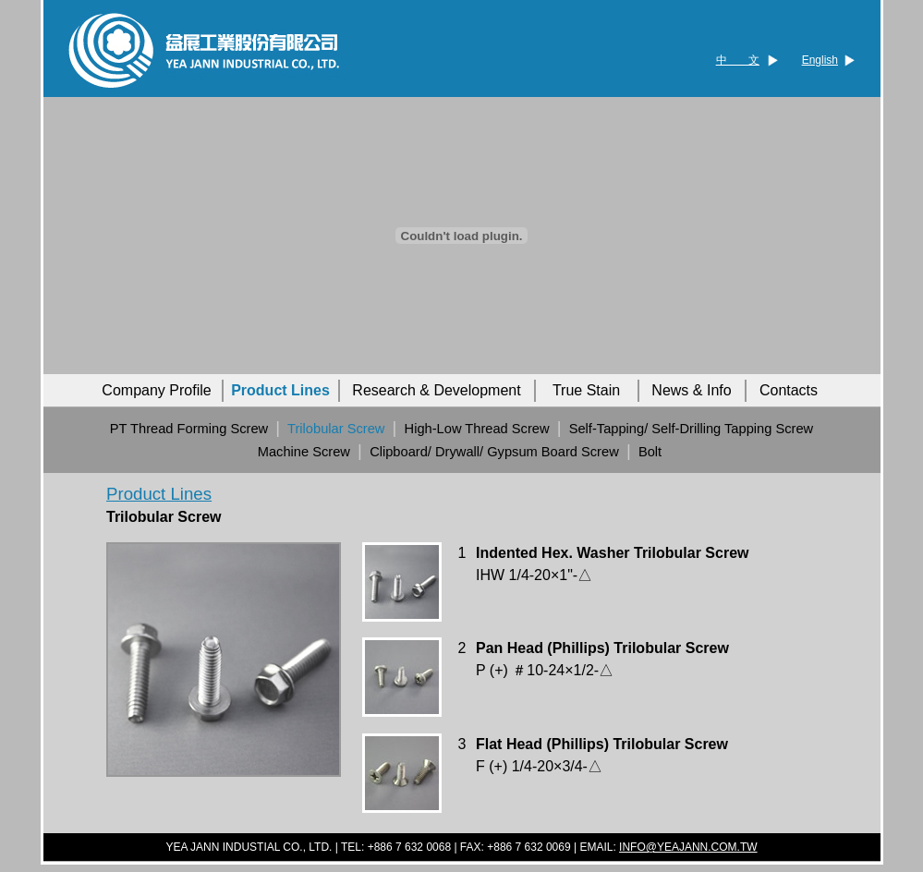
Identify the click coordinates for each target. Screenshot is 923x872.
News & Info (691, 390)
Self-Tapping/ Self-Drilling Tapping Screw (691, 428)
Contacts (788, 390)
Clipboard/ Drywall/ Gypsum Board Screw (494, 451)
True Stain (586, 390)
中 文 (737, 60)
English (820, 60)
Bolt (650, 451)
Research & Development (436, 390)
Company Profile (156, 390)
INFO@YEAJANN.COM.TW (688, 847)
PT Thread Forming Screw (189, 428)
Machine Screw (304, 451)
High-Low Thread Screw (477, 428)
